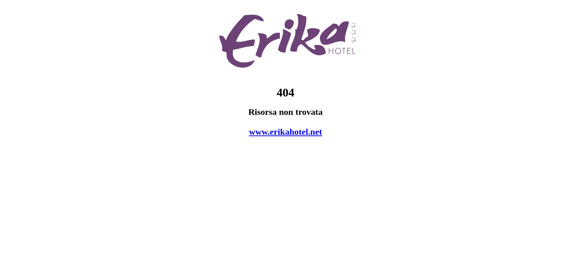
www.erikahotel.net (285, 132)
